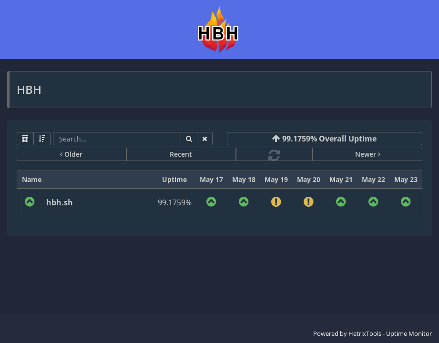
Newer (367, 154)
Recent (181, 154)
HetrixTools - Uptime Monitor (390, 333)
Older (71, 154)
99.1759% (175, 202)
